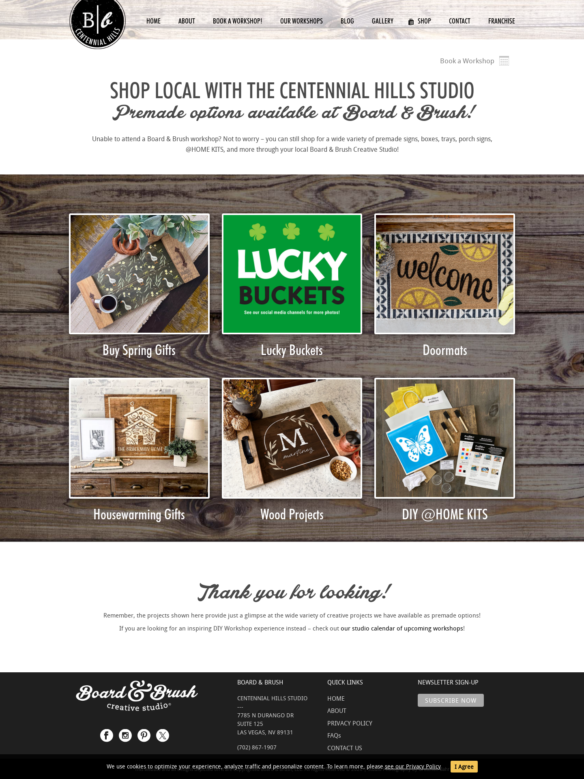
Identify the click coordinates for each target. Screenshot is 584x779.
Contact (459, 21)
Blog (347, 21)
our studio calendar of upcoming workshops (402, 628)
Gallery (382, 21)
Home (153, 21)
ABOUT (336, 710)
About (186, 21)
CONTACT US (344, 748)
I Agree (464, 766)
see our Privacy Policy (413, 766)
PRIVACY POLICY (349, 723)
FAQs (334, 735)
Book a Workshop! (237, 21)
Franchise (501, 21)
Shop (419, 21)
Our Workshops (301, 21)
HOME (336, 698)
